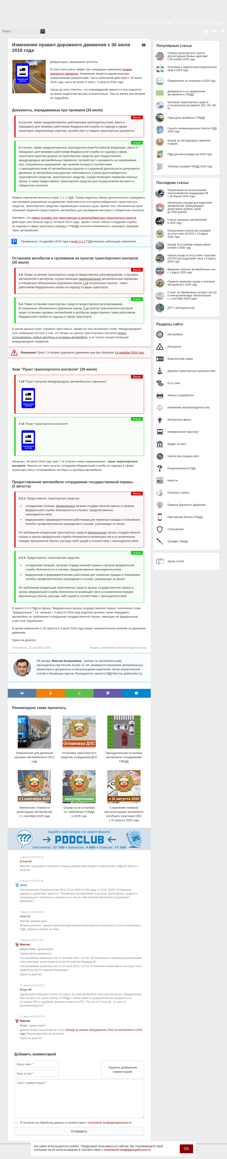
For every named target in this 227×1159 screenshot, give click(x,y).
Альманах (149, 22)
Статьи (111, 22)
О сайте (205, 22)
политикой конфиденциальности (110, 1122)
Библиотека (129, 22)
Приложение (186, 22)
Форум (219, 22)
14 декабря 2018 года (129, 352)
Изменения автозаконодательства (123, 647)
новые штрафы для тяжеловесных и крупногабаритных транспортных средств (83, 217)
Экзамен (166, 22)
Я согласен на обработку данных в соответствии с (76, 1122)
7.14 (85, 283)
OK (186, 1149)
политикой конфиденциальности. (127, 1149)
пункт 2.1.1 (78, 241)
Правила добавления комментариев (122, 1069)
